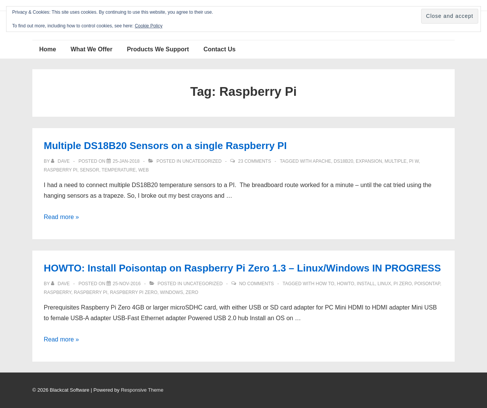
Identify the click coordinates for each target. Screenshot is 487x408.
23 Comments (254, 161)
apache (322, 161)
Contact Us (220, 49)
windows (171, 292)
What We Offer (91, 49)
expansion (369, 161)
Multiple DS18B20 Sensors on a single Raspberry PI (165, 145)
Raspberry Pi (60, 170)
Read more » (61, 217)
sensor (89, 170)
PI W (414, 161)
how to (325, 283)
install (366, 283)
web (143, 170)
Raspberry (57, 292)
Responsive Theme (142, 390)
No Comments (256, 283)
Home (47, 49)
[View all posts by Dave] (61, 161)
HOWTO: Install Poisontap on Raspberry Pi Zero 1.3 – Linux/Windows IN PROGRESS (242, 268)
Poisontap (427, 283)
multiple (396, 161)
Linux (384, 283)
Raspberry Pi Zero (134, 292)
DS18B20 (343, 161)
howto (345, 283)
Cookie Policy (148, 26)
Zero (192, 292)
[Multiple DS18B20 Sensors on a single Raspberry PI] (126, 161)
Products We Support (158, 49)
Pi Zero (402, 283)
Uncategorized (201, 161)
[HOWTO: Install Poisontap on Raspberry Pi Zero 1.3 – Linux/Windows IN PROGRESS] (126, 283)
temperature (119, 170)
